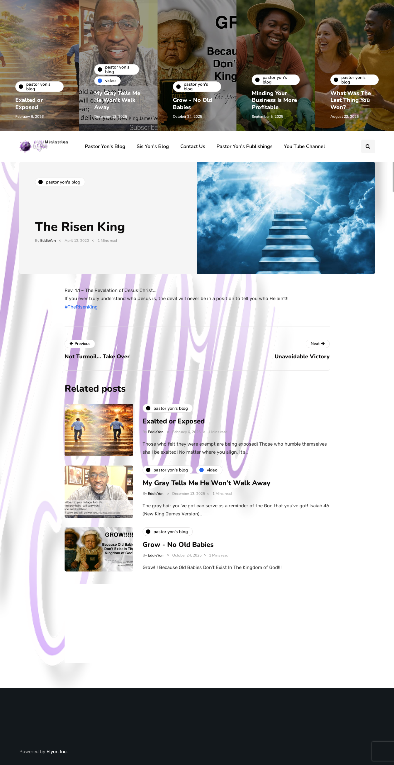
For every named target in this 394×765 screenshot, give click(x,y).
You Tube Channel (304, 146)
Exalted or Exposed (29, 103)
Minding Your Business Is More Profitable (274, 100)
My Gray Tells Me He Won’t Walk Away (118, 100)
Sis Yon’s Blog (153, 146)
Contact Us (192, 146)
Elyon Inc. (57, 751)
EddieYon (48, 240)
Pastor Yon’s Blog (105, 146)
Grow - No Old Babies (192, 103)
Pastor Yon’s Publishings (244, 146)
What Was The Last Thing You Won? (351, 100)
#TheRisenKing (81, 307)
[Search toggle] (368, 146)
